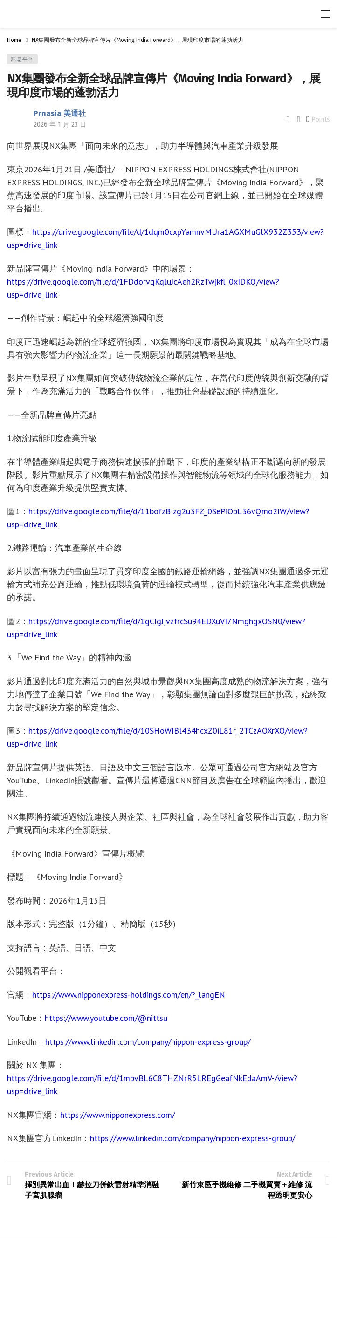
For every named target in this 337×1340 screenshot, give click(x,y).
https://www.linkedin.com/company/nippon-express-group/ (147, 1041)
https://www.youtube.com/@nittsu (106, 1018)
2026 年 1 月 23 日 (60, 125)
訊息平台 (22, 59)
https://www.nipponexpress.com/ (117, 1114)
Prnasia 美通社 (60, 113)
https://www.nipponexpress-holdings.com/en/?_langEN (128, 994)
